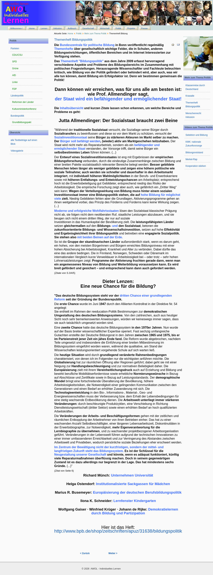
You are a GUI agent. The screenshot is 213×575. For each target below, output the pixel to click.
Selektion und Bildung (196, 135)
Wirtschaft (105, 28)
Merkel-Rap (191, 159)
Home (32, 28)
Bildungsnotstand (194, 152)
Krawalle (189, 96)
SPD (14, 61)
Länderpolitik (17, 95)
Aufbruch (72, 28)
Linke (15, 82)
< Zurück (85, 553)
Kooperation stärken (195, 166)
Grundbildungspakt (21, 122)
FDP (14, 89)
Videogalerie (17, 150)
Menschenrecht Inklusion (193, 115)
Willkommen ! (16, 28)
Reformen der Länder (23, 102)
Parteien (15, 48)
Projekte (131, 28)
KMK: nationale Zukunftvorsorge (193, 144)
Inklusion (57, 28)
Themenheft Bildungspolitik (73, 39)
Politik (118, 28)
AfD (14, 75)
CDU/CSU (17, 55)
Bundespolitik (17, 115)
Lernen (44, 28)
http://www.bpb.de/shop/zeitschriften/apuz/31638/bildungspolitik (118, 529)
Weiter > (112, 553)
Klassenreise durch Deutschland (195, 87)
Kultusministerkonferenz (24, 109)
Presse (144, 28)
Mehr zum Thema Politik (95, 33)
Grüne (15, 68)
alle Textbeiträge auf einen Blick (24, 142)
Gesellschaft (88, 28)
